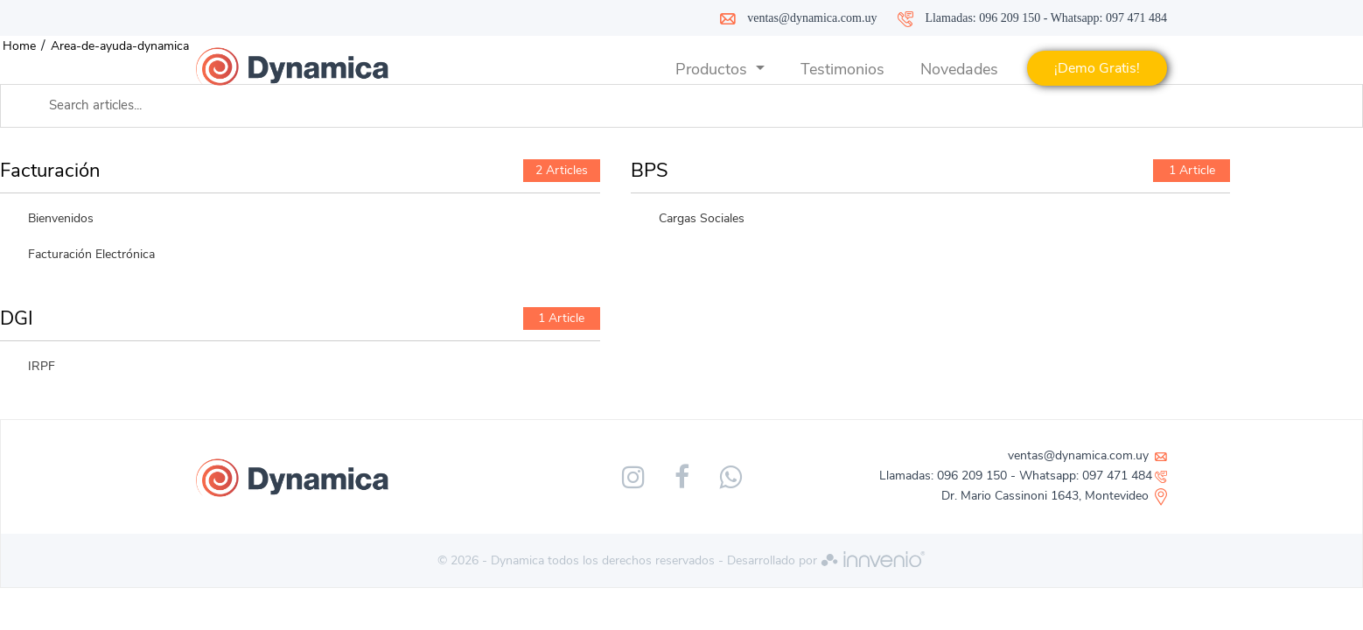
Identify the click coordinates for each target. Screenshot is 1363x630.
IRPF (41, 366)
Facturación (50, 170)
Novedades (959, 69)
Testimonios (842, 69)
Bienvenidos (61, 218)
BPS (649, 170)
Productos (713, 69)
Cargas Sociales (701, 218)
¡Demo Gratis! (1097, 68)
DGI (16, 318)
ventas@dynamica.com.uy (812, 17)
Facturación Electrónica (91, 254)
